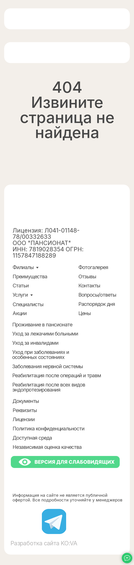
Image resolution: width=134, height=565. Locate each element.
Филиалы (23, 267)
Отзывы (87, 276)
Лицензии (24, 419)
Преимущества (30, 276)
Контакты (89, 285)
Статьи (21, 285)
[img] (36, 19)
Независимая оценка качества (47, 447)
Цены (84, 313)
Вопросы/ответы (97, 295)
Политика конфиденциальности (48, 428)
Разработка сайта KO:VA (43, 543)
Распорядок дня (96, 304)
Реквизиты (25, 410)
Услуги (20, 295)
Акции (20, 313)
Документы (26, 401)
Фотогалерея (93, 267)
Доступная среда (32, 438)
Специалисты (28, 304)
